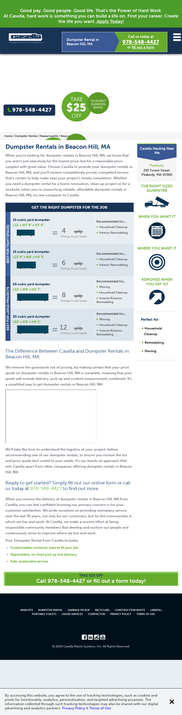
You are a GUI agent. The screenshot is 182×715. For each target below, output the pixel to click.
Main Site (26, 665)
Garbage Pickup (79, 665)
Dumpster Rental (50, 665)
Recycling (102, 665)
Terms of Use (145, 669)
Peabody (157, 165)
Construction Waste (130, 665)
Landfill (156, 665)
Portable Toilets (44, 669)
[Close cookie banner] (172, 702)
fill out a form (143, 47)
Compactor (96, 669)
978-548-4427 (141, 42)
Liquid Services (72, 669)
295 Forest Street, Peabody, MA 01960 (156, 172)
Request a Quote (101, 384)
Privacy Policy (120, 669)
